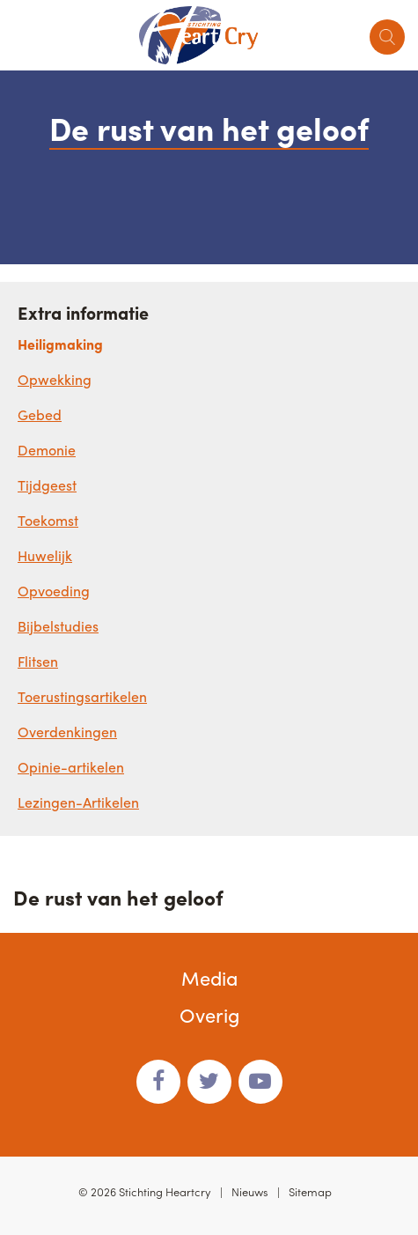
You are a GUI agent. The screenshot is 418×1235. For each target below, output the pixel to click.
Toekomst (48, 520)
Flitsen (38, 661)
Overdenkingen (67, 731)
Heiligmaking (60, 344)
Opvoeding (54, 591)
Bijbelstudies (58, 626)
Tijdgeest (47, 485)
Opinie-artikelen (71, 767)
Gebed (40, 414)
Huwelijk (45, 555)
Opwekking (55, 379)
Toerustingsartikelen (82, 696)
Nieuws (249, 1191)
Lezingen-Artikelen (78, 802)
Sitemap (310, 1191)
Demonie (47, 450)
